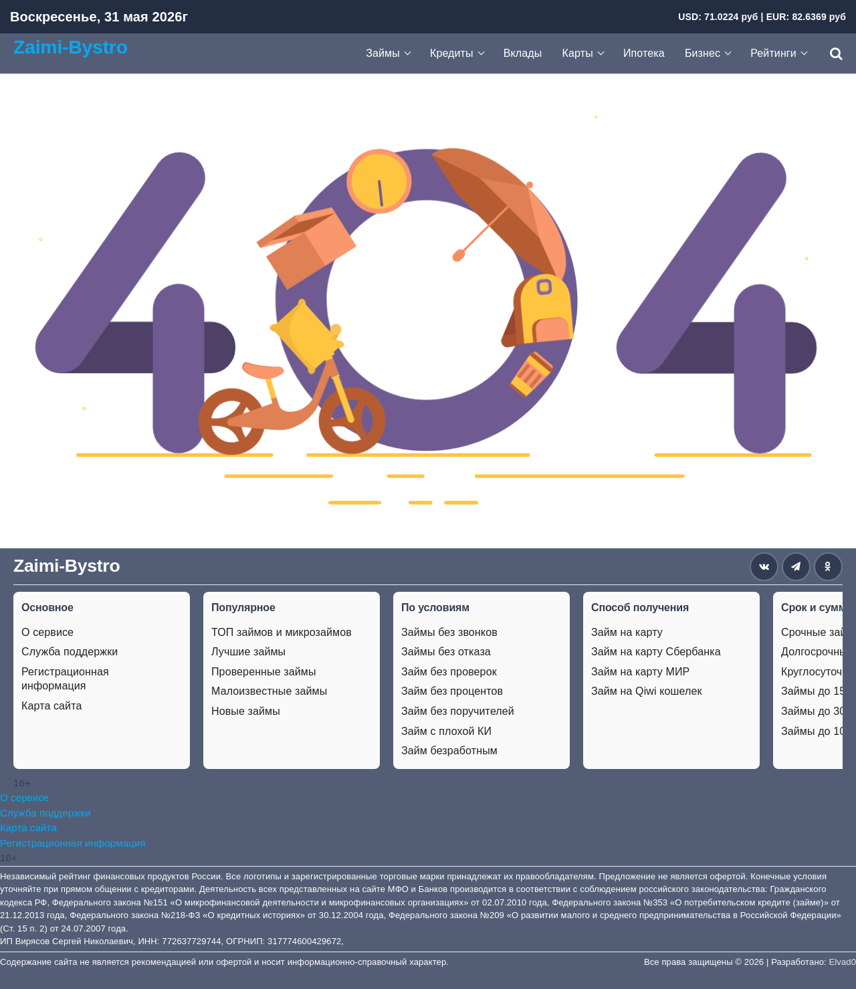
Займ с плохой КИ (446, 731)
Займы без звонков (449, 632)
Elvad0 (842, 962)
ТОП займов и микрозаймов (281, 632)
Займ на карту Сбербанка (656, 651)
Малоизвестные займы (269, 691)
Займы (383, 53)
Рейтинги (773, 53)
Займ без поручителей (457, 711)
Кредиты (451, 53)
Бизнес (702, 53)
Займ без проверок (449, 671)
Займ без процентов (452, 691)
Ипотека (644, 53)
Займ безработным (449, 750)
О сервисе (47, 632)
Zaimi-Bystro (70, 47)
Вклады (523, 53)
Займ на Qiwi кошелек (646, 691)
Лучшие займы (248, 651)
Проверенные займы (263, 671)
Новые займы (245, 711)
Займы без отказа (446, 651)
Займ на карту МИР (640, 671)
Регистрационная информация (65, 679)
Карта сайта (51, 705)
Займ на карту (627, 632)
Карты (577, 53)
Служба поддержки (69, 651)
